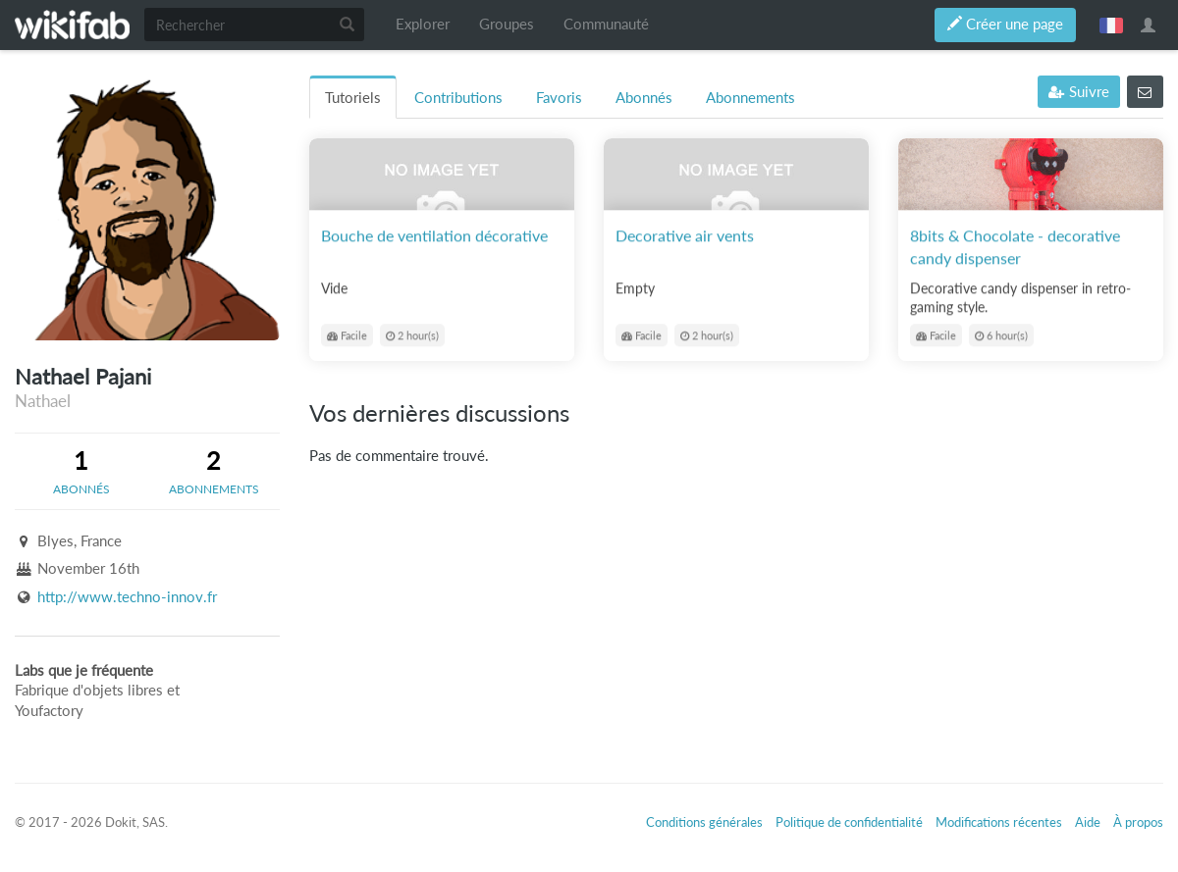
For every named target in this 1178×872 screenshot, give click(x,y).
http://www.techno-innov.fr (127, 597)
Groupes (506, 24)
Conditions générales (704, 822)
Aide (1087, 822)
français (1111, 24)
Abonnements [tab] (750, 97)
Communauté (606, 24)
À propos (1138, 822)
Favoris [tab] (559, 97)
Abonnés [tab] (644, 97)
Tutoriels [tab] (353, 97)
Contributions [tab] (458, 97)
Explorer (423, 24)
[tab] (81, 470)
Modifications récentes (999, 822)
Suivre (1078, 91)
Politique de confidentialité (849, 822)
